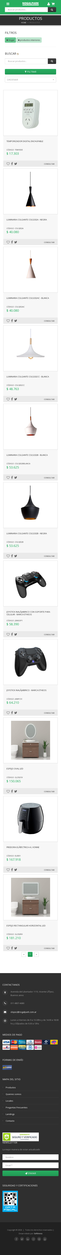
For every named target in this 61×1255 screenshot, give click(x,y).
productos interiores (29, 40)
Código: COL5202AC (16, 306)
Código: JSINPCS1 (14, 699)
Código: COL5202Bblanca (18, 463)
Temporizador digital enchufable (25, 141)
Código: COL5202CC (16, 385)
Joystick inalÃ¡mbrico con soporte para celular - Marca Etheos (28, 613)
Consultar (49, 164)
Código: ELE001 (14, 856)
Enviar (30, 1173)
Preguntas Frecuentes (16, 1107)
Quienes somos (13, 1094)
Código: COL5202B (15, 542)
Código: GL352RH (15, 934)
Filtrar (30, 71)
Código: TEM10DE (15, 150)
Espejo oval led (15, 768)
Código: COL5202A (15, 228)
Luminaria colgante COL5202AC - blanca (28, 298)
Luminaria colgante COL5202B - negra (27, 533)
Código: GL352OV (15, 777)
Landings (10, 1114)
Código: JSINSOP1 (15, 620)
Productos (11, 1087)
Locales (9, 1100)
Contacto (10, 1120)
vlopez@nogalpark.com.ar (23, 1012)
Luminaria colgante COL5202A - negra (27, 219)
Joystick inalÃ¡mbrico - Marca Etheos (27, 690)
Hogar (10, 40)
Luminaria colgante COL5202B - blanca (27, 455)
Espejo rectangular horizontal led (26, 925)
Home (23, 22)
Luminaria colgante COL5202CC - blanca (28, 376)
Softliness (38, 1233)
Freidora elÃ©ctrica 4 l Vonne (23, 847)
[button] (30, 79)
